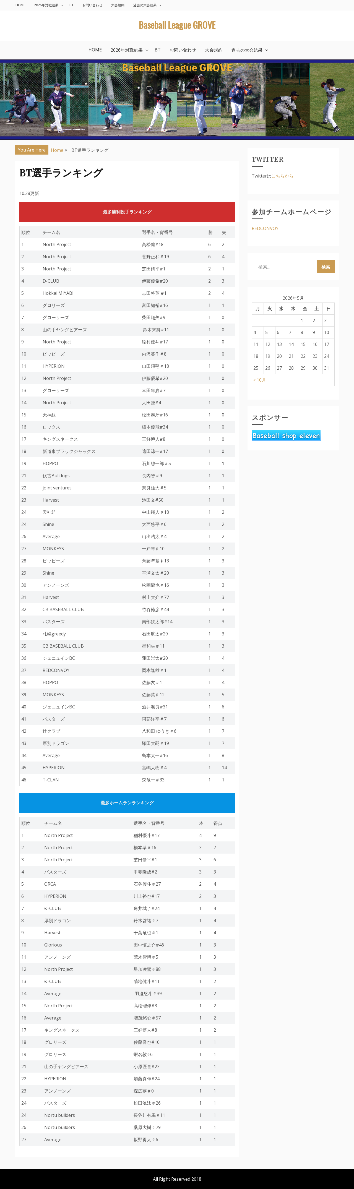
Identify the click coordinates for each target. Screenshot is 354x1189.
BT (71, 5)
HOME (20, 5)
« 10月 (259, 380)
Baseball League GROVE (177, 24)
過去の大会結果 (145, 5)
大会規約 (117, 5)
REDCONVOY (265, 228)
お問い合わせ (92, 5)
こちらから (282, 176)
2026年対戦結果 (46, 5)
